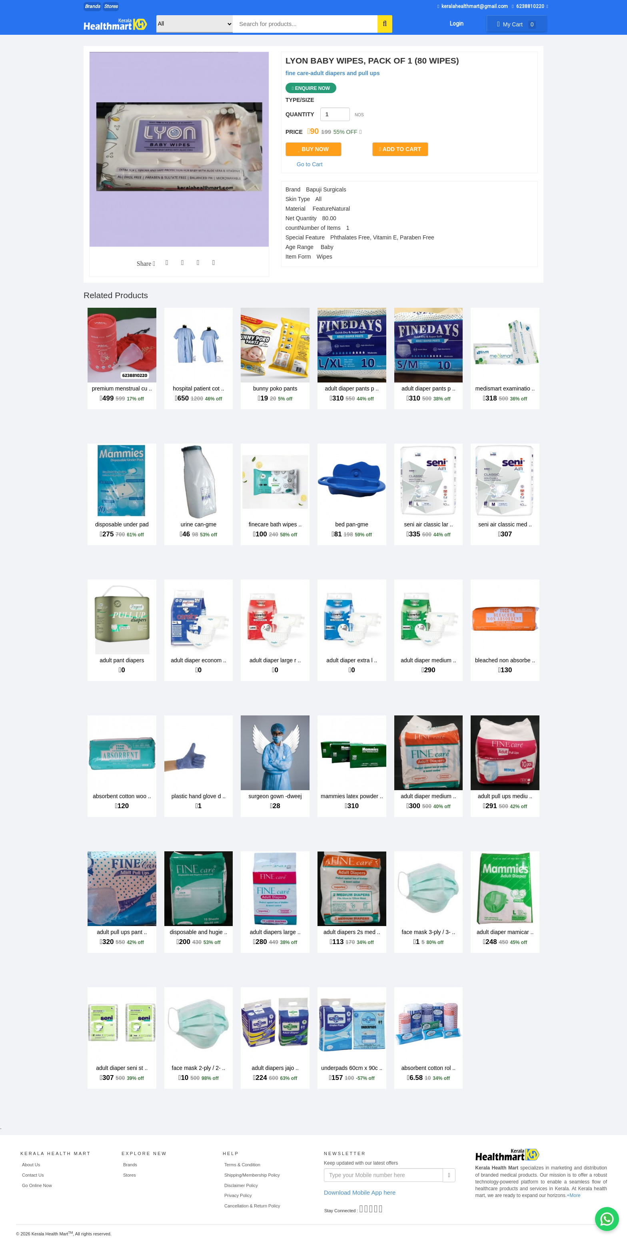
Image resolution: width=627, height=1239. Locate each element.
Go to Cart (310, 164)
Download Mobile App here (359, 1192)
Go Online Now (37, 1185)
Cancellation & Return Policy (252, 1205)
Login (456, 23)
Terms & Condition (242, 1164)
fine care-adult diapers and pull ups (333, 73)
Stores (111, 6)
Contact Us (33, 1175)
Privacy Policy (238, 1195)
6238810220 (528, 6)
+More (573, 1195)
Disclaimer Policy (241, 1185)
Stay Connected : (341, 1210)
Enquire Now (311, 88)
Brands (92, 6)
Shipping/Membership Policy (252, 1175)
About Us (31, 1164)
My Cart (516, 24)
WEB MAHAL (127, 1235)
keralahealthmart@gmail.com (472, 6)
